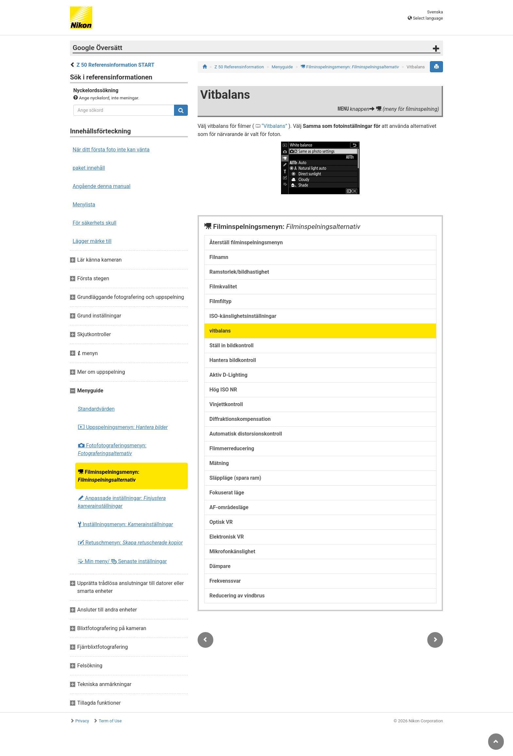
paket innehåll (89, 168)
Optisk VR (221, 522)
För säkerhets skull (94, 223)
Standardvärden (96, 409)
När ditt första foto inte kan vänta (111, 149)
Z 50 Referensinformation (239, 66)
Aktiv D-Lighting (228, 375)
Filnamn (218, 257)
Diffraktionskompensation (240, 419)
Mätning (219, 463)
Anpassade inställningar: (122, 502)
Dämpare (220, 566)
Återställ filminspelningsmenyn (246, 242)
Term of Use (110, 720)
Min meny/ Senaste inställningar (122, 561)
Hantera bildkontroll (232, 360)
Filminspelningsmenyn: (108, 476)
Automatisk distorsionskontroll (245, 434)
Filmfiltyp (220, 301)
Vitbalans (274, 126)
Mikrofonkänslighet (232, 551)
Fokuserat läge (226, 493)
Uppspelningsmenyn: (123, 427)
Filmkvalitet (223, 287)
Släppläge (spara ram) (235, 478)
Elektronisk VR (226, 537)
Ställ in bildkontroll (231, 345)
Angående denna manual (102, 186)
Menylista (84, 204)
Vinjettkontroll (226, 404)
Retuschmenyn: (130, 543)
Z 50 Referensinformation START (115, 65)
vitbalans (220, 331)
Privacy (82, 720)
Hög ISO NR (223, 390)
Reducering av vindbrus (237, 596)
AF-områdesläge (228, 507)
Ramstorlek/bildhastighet (239, 272)
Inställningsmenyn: (125, 524)
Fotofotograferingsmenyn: (112, 449)
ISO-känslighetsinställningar (242, 316)
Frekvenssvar (225, 581)
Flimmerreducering (231, 448)
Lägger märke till (92, 241)
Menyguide (282, 66)
